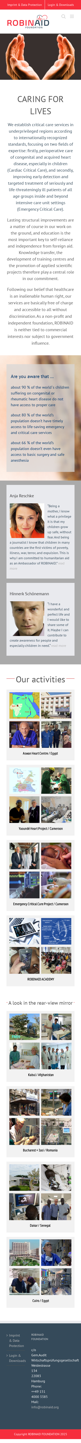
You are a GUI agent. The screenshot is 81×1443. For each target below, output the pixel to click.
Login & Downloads (16, 1358)
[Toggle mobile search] (63, 16)
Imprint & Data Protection (16, 1340)
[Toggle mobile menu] (72, 16)
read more (58, 645)
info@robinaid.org (45, 1407)
